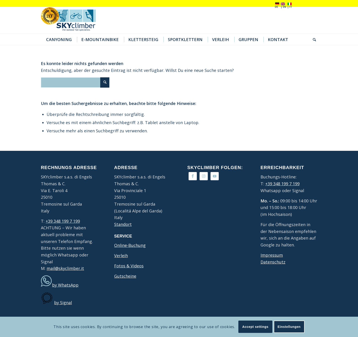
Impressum (272, 255)
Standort (123, 224)
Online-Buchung (130, 245)
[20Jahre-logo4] (72, 20)
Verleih (121, 255)
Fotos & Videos (129, 266)
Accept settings (255, 327)
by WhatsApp (65, 285)
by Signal (63, 302)
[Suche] (313, 39)
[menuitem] (58, 39)
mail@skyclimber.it (65, 268)
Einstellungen (289, 327)
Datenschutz (273, 262)
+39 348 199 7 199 (63, 221)
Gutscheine (125, 276)
